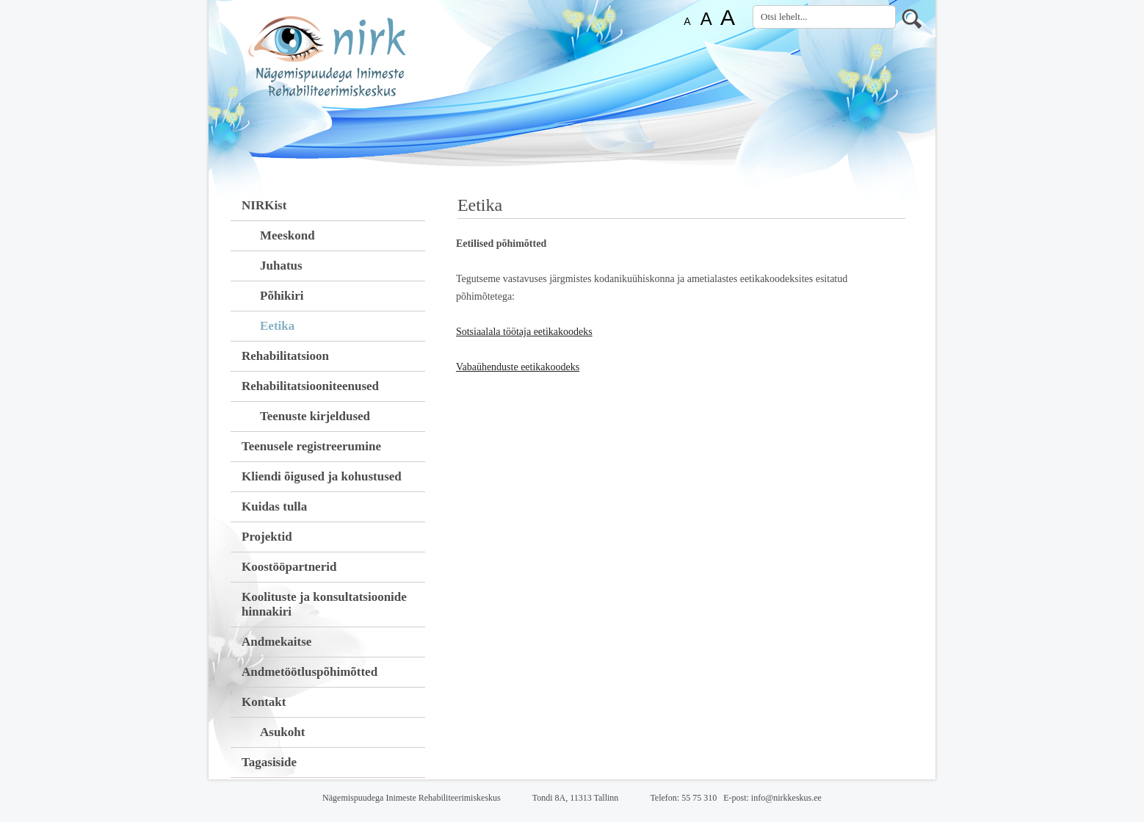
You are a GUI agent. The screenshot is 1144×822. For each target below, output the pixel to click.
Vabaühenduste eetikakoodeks (517, 366)
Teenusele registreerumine (311, 446)
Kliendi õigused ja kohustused (322, 476)
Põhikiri (282, 296)
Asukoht (282, 732)
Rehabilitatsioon (285, 356)
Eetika (277, 326)
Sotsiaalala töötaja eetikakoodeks (524, 331)
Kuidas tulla (274, 506)
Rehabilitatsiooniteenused (310, 386)
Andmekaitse (276, 642)
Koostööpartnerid (289, 567)
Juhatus (281, 266)
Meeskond (287, 235)
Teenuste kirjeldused (315, 416)
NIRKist (264, 205)
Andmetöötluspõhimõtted (309, 672)
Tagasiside (269, 762)
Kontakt (264, 702)
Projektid (267, 537)
